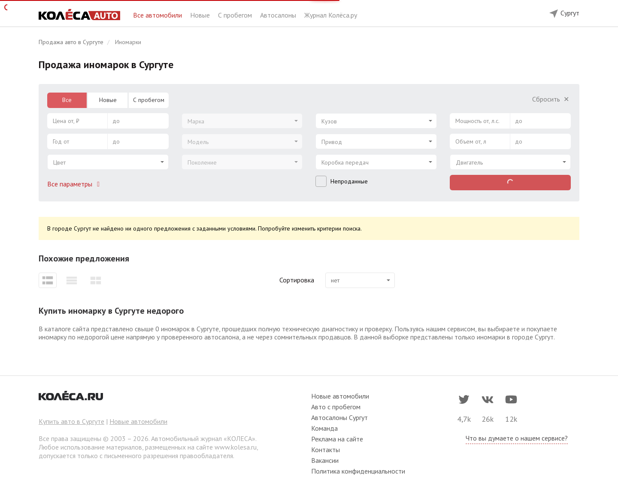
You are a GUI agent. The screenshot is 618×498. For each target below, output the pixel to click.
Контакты (325, 449)
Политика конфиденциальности (358, 471)
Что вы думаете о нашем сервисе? (517, 438)
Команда (324, 428)
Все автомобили (158, 15)
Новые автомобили (138, 421)
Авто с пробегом (335, 406)
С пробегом (236, 15)
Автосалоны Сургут (339, 417)
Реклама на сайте (337, 439)
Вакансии (325, 460)
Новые (201, 15)
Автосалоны (279, 15)
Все (67, 100)
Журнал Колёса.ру (330, 15)
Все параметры (75, 184)
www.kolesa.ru (236, 447)
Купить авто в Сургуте (71, 421)
